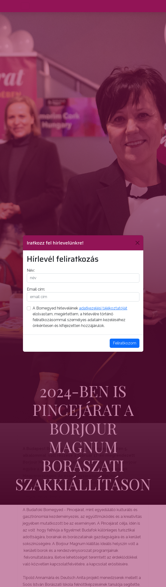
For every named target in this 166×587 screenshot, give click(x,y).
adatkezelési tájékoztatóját (103, 308)
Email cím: (36, 289)
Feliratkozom (124, 343)
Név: (31, 270)
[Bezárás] (137, 243)
